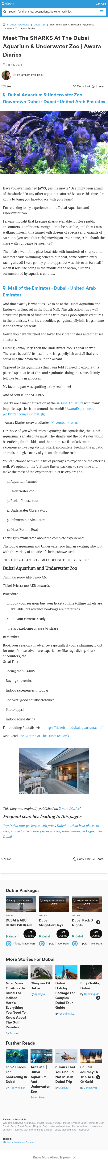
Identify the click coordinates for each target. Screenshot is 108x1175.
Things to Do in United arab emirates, (52, 1126)
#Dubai (6, 1142)
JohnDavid (90, 1087)
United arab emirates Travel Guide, (72, 1129)
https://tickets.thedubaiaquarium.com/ (73, 727)
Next (98, 922)
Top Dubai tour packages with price (29, 825)
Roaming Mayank (94, 994)
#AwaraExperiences (79, 408)
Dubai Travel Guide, (21, 1126)
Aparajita (39, 994)
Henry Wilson (17, 1087)
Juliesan (64, 1087)
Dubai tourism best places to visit (35, 831)
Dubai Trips (40, 24)
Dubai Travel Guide (19, 24)
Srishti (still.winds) (70, 1013)
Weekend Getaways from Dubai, (19, 1123)
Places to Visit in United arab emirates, (33, 1129)
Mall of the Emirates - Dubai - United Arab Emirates (49, 291)
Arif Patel (39, 1097)
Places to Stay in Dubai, (49, 1123)
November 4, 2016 (64, 422)
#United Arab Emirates (23, 1142)
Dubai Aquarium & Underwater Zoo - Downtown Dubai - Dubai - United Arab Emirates (54, 98)
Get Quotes (29, 933)
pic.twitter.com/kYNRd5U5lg (24, 414)
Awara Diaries (69, 808)
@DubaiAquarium (69, 403)
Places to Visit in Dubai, (75, 1123)
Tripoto (14, 1033)
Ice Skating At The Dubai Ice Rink (44, 736)
